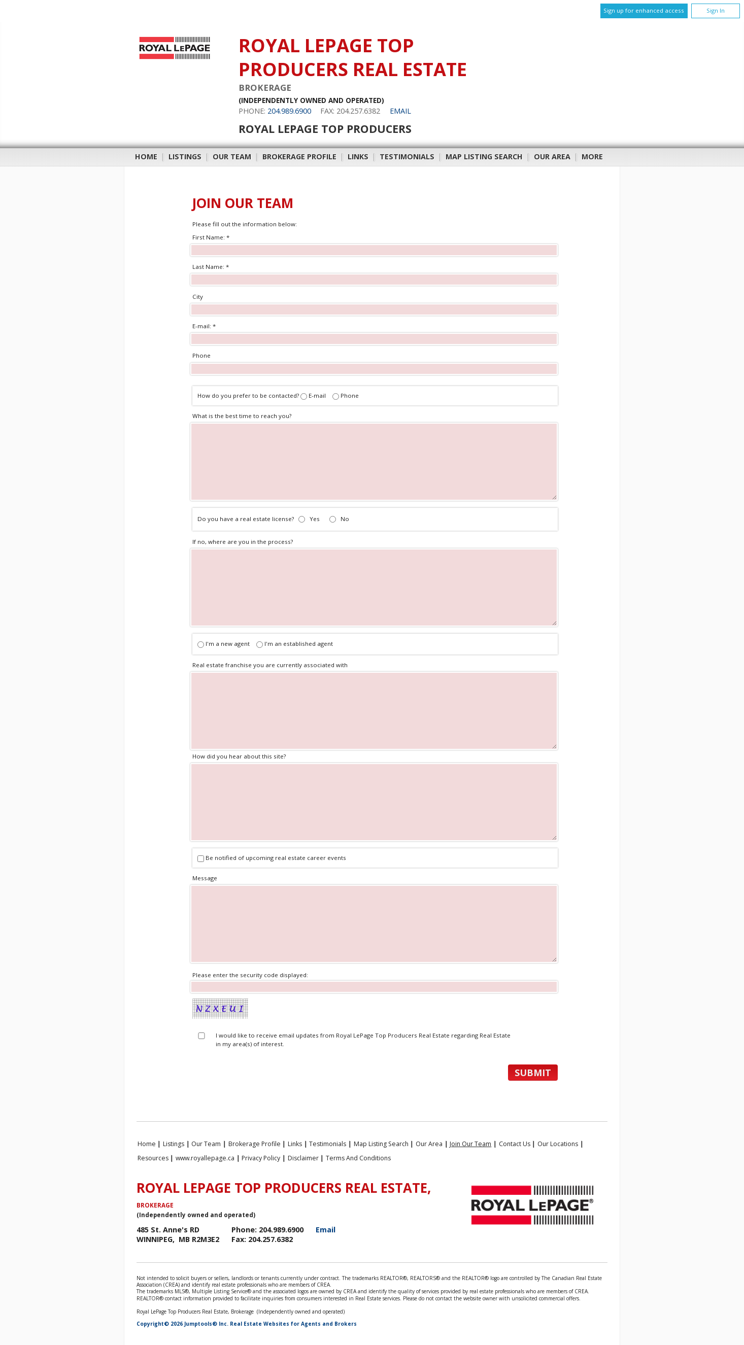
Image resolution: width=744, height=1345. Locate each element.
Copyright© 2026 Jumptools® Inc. (182, 1323)
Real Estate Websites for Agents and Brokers (293, 1323)
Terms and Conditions (358, 1158)
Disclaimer (303, 1158)
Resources (153, 1158)
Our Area (552, 156)
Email (400, 111)
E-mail (317, 395)
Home (146, 156)
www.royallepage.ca (205, 1158)
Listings (184, 156)
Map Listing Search (484, 156)
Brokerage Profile (299, 156)
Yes (315, 519)
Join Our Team (470, 1144)
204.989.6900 (289, 111)
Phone (350, 395)
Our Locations (557, 1144)
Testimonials (407, 156)
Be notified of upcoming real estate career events (276, 857)
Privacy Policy (261, 1158)
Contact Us (514, 1144)
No (345, 519)
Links (358, 156)
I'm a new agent (224, 643)
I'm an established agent (294, 643)
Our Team (232, 156)
